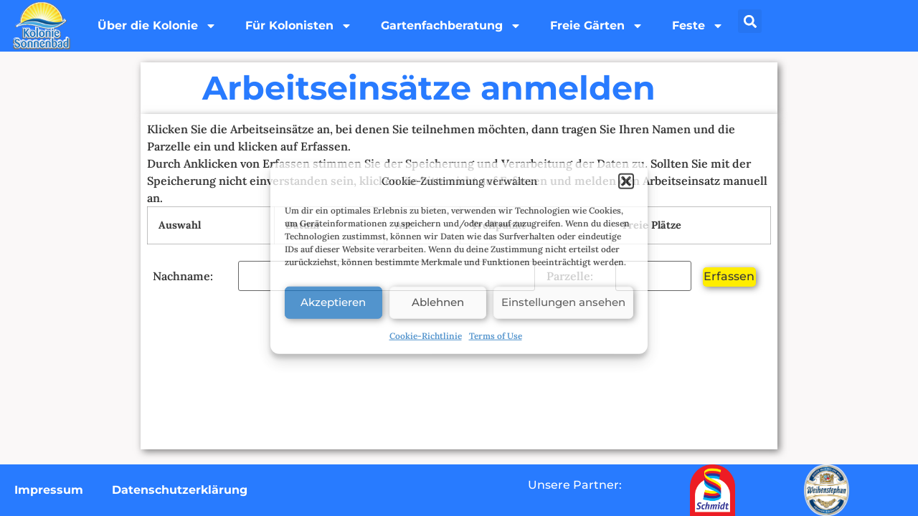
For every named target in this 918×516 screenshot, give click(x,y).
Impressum (48, 490)
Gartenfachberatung (451, 26)
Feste (698, 26)
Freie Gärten (596, 26)
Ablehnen (438, 302)
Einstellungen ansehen (563, 302)
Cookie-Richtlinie (425, 335)
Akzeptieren (333, 302)
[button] (626, 181)
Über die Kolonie (157, 26)
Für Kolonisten (298, 26)
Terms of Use (495, 335)
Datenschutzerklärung (179, 490)
